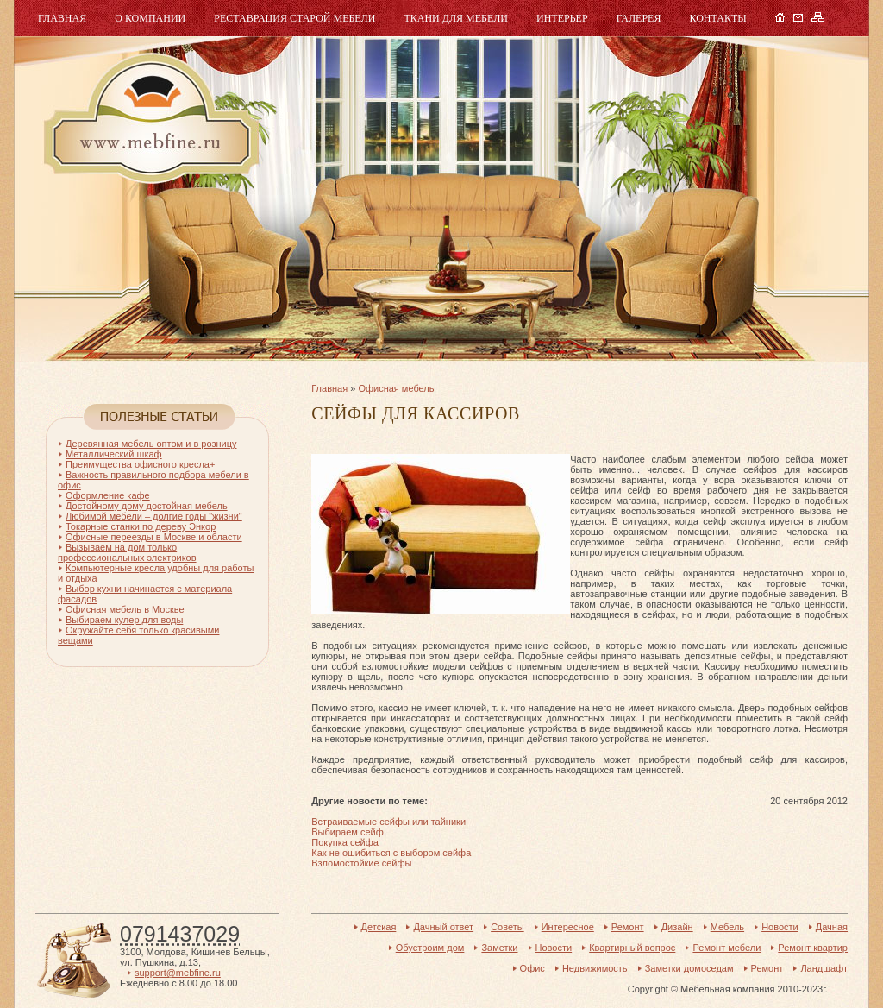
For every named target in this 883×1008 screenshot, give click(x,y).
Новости (779, 927)
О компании (150, 18)
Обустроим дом (430, 947)
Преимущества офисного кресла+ (140, 464)
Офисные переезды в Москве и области (154, 537)
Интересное (568, 927)
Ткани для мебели (456, 18)
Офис (532, 968)
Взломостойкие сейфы (361, 863)
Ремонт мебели (726, 947)
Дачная (832, 927)
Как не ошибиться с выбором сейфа (391, 852)
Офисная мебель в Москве (125, 609)
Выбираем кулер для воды (124, 619)
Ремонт (627, 927)
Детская (379, 927)
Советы (507, 927)
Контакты (717, 18)
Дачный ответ (443, 927)
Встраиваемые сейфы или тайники (388, 821)
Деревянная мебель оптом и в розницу (151, 443)
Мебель (149, 118)
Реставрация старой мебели (294, 18)
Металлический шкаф (114, 454)
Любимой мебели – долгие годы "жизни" (154, 516)
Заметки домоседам (689, 968)
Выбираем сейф (347, 832)
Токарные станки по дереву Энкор (141, 526)
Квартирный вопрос (632, 947)
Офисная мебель (396, 388)
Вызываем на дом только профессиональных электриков (127, 552)
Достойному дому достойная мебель (147, 506)
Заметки (499, 947)
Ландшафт (824, 968)
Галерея (639, 18)
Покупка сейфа (345, 842)
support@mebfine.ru (178, 972)
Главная (62, 18)
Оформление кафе (108, 495)
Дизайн (677, 927)
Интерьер (562, 18)
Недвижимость (595, 968)
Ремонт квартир (813, 947)
